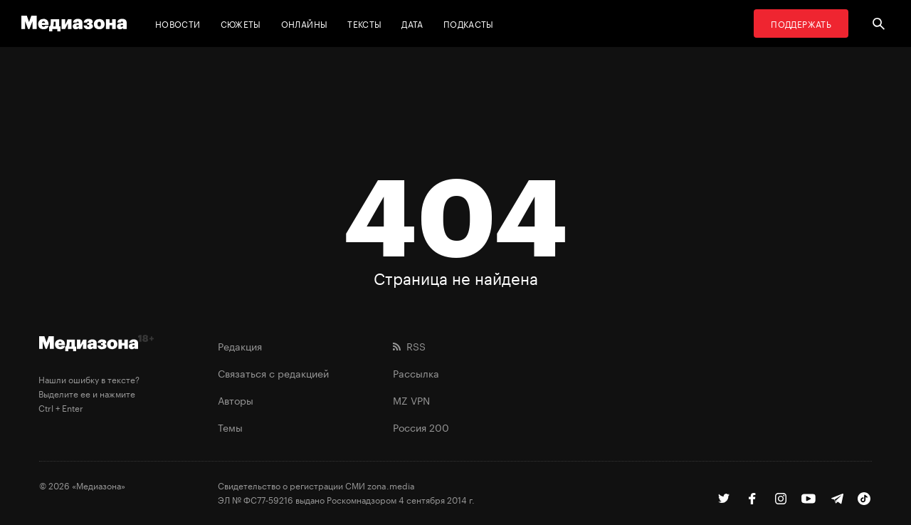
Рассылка (416, 372)
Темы (230, 427)
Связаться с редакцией (273, 372)
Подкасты (468, 23)
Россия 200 (421, 427)
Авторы (235, 399)
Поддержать (801, 23)
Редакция (240, 345)
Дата (412, 23)
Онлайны (304, 23)
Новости (178, 23)
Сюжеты (241, 23)
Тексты (364, 23)
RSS (409, 345)
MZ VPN (411, 399)
